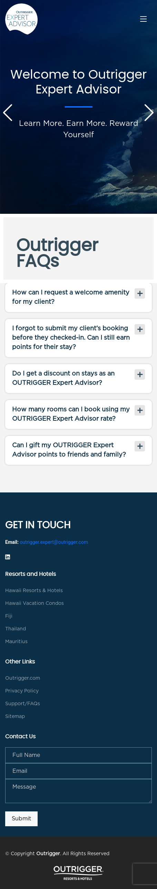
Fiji (8, 616)
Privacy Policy (22, 691)
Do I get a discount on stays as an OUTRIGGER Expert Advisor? (63, 378)
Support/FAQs (22, 703)
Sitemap (15, 716)
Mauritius (16, 641)
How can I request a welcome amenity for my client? (70, 297)
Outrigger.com (22, 678)
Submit (21, 818)
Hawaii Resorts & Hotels (34, 590)
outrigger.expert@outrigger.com (54, 542)
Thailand (15, 629)
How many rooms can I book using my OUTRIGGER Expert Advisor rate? (71, 414)
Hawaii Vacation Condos (34, 603)
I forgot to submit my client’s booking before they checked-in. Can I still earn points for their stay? (71, 338)
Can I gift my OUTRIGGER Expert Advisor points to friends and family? (69, 450)
